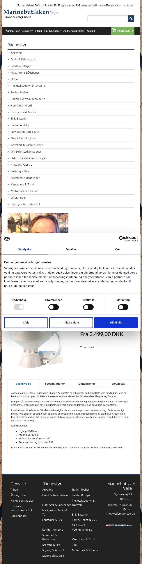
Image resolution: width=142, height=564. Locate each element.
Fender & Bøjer (81, 495)
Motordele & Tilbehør (24, 191)
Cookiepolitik (18, 515)
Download (118, 383)
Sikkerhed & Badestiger (25, 177)
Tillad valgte (71, 322)
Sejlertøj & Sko (20, 171)
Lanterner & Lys (20, 125)
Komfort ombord (21, 105)
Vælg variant (87, 347)
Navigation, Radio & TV (25, 131)
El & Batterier (19, 118)
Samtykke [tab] (24, 249)
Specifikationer (55, 383)
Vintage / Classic (21, 164)
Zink (74, 544)
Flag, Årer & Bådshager (25, 72)
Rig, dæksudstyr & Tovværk (28, 85)
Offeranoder (18, 197)
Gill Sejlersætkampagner (26, 151)
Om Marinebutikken (73, 30)
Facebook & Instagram (120, 5)
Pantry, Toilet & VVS (23, 112)
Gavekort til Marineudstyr (27, 145)
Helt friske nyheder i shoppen (29, 158)
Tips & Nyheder (52, 30)
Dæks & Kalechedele (23, 59)
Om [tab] (117, 249)
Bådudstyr (27, 30)
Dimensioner (86, 383)
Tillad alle (116, 322)
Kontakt (90, 30)
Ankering (16, 52)
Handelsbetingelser (93, 5)
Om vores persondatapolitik (21, 508)
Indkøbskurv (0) (125, 31)
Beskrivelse (23, 383)
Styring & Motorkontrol (25, 204)
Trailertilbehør (19, 92)
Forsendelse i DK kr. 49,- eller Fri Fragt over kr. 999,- (49, 5)
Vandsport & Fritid (22, 184)
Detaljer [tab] (71, 249)
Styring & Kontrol (53, 550)
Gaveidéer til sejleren (24, 138)
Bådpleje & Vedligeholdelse (28, 98)
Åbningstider (13, 30)
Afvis (26, 322)
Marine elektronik (53, 555)
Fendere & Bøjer (21, 66)
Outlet (15, 79)
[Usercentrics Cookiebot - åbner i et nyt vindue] (122, 238)
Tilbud (38, 30)
